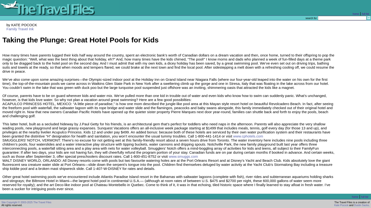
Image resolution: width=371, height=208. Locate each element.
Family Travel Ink (20, 29)
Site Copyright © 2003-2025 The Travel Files (26, 202)
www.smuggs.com (183, 156)
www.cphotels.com (248, 136)
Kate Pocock (341, 205)
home (356, 13)
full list (365, 13)
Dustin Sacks (361, 205)
